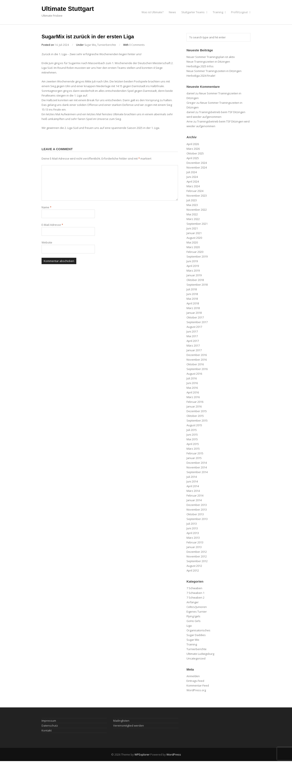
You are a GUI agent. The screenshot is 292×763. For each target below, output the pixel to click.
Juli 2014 (191, 477)
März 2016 (193, 397)
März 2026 (193, 149)
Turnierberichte (106, 45)
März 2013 (193, 538)
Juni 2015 (192, 434)
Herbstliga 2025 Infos (200, 66)
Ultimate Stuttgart (68, 8)
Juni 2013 (192, 528)
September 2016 (197, 369)
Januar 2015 (194, 458)
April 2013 (192, 533)
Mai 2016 (192, 388)
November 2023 (196, 195)
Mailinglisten (121, 721)
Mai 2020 (192, 242)
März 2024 (193, 186)
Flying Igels (193, 616)
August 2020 (194, 238)
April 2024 (192, 181)
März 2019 (193, 270)
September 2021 (197, 224)
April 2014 (192, 486)
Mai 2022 (192, 214)
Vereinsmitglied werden (128, 725)
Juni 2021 (192, 228)
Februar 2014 (194, 495)
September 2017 (197, 322)
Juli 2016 (191, 378)
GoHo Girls (193, 621)
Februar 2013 (194, 542)
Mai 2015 (192, 439)
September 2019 (197, 256)
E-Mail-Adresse (52, 225)
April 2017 (192, 341)
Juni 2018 (192, 294)
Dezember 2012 (196, 552)
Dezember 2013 (196, 505)
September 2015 (197, 420)
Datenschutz (50, 725)
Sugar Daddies (196, 635)
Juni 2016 (192, 383)
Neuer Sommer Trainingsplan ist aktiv (210, 57)
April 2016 (192, 392)
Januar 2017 (194, 350)
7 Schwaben (194, 588)
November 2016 (196, 359)
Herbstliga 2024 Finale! (200, 76)
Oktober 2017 (195, 317)
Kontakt (47, 730)
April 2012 (192, 570)
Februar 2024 (194, 191)
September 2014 (197, 472)
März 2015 (193, 449)
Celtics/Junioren (196, 607)
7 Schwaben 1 (195, 593)
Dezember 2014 (196, 463)
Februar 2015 (194, 453)
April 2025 (192, 158)
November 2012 (196, 556)
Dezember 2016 (196, 355)
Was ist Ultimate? (152, 12)
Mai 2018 (192, 299)
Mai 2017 (192, 336)
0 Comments (137, 45)
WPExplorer (142, 754)
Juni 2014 (192, 481)
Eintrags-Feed (195, 681)
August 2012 (194, 566)
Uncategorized (195, 658)
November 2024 (196, 167)
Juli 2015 (191, 430)
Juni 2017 (192, 331)
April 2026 (192, 144)
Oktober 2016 (195, 364)
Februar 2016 (194, 402)
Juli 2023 (191, 200)
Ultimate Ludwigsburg (200, 654)
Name (46, 207)
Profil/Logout (240, 12)
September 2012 (197, 561)
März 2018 (193, 308)
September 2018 (197, 284)
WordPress (173, 754)
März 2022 (193, 219)
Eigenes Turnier (196, 611)
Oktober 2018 (195, 280)
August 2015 (194, 425)
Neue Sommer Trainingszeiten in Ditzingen (213, 71)
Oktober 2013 (195, 514)
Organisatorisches (198, 630)
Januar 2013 (194, 547)
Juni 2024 (192, 177)
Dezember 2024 (196, 163)
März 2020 (193, 247)
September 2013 (197, 519)
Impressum (49, 721)
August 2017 (194, 327)
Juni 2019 (192, 261)
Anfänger (192, 602)
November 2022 (196, 210)
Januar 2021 (194, 233)
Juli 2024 (191, 172)
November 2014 (196, 467)
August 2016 (194, 374)
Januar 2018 (194, 313)
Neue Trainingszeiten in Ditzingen (208, 61)
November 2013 (196, 509)
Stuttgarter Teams (194, 12)
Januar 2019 (194, 275)
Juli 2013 (191, 523)
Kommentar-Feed (197, 685)
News (172, 12)
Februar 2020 (194, 252)
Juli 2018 (191, 289)
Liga (189, 626)
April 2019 (192, 266)
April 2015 (192, 444)
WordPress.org (196, 690)
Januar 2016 (194, 406)
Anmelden (193, 676)
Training (219, 12)
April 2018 (192, 303)
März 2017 (193, 345)
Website (47, 242)
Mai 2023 (192, 205)
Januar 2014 (194, 500)
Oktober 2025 (195, 153)
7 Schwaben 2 (195, 597)
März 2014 (193, 491)
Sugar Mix (90, 45)
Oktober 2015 (195, 416)
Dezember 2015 (196, 411)
